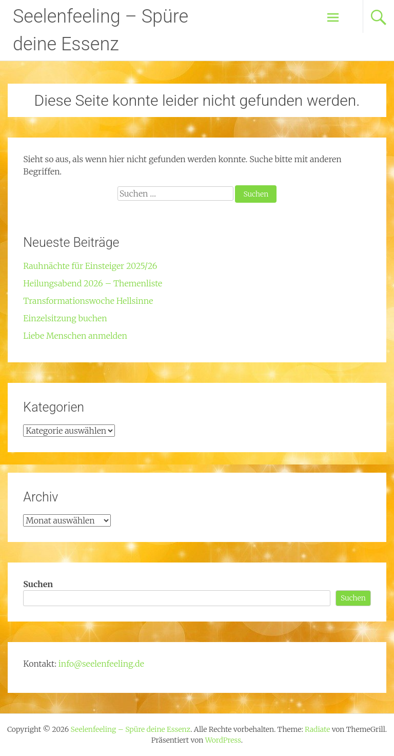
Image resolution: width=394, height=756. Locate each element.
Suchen (38, 584)
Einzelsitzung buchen (65, 318)
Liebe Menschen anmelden (75, 336)
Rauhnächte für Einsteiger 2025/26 (90, 266)
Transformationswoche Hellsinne (88, 301)
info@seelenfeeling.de (101, 663)
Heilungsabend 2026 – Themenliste (92, 283)
